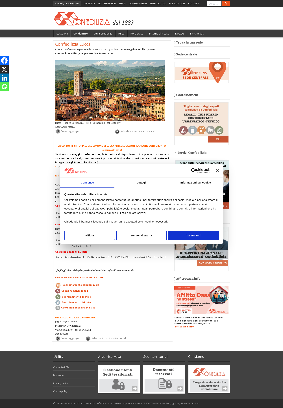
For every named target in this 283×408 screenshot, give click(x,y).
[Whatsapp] (4, 86)
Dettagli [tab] (141, 182)
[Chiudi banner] (217, 170)
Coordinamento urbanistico (78, 307)
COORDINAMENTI (138, 3)
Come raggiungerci (71, 131)
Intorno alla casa (159, 33)
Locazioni (62, 33)
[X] (4, 69)
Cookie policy (60, 391)
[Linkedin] (4, 78)
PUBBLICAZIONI (177, 3)
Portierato (136, 33)
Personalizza (141, 235)
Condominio (80, 33)
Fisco (121, 33)
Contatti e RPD (61, 367)
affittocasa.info (184, 326)
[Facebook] (4, 60)
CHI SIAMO (89, 3)
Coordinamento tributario (78, 302)
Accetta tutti (193, 235)
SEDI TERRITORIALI (107, 3)
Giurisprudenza (103, 33)
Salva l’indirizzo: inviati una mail (138, 131)
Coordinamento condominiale (81, 284)
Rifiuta (89, 235)
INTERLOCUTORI (158, 3)
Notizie (179, 33)
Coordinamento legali (74, 290)
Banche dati (197, 33)
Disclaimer (59, 375)
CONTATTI (193, 3)
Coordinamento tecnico (76, 296)
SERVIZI (122, 3)
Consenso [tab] (87, 182)
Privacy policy (60, 383)
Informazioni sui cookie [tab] (195, 182)
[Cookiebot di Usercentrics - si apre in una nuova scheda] (194, 170)
